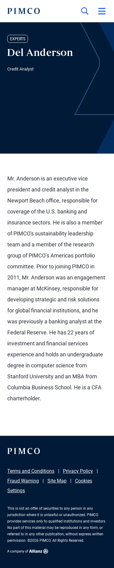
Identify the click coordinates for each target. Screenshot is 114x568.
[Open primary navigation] (102, 11)
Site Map (57, 481)
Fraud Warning (23, 481)
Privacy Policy (78, 471)
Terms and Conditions (30, 471)
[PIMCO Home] (23, 11)
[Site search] (85, 11)
